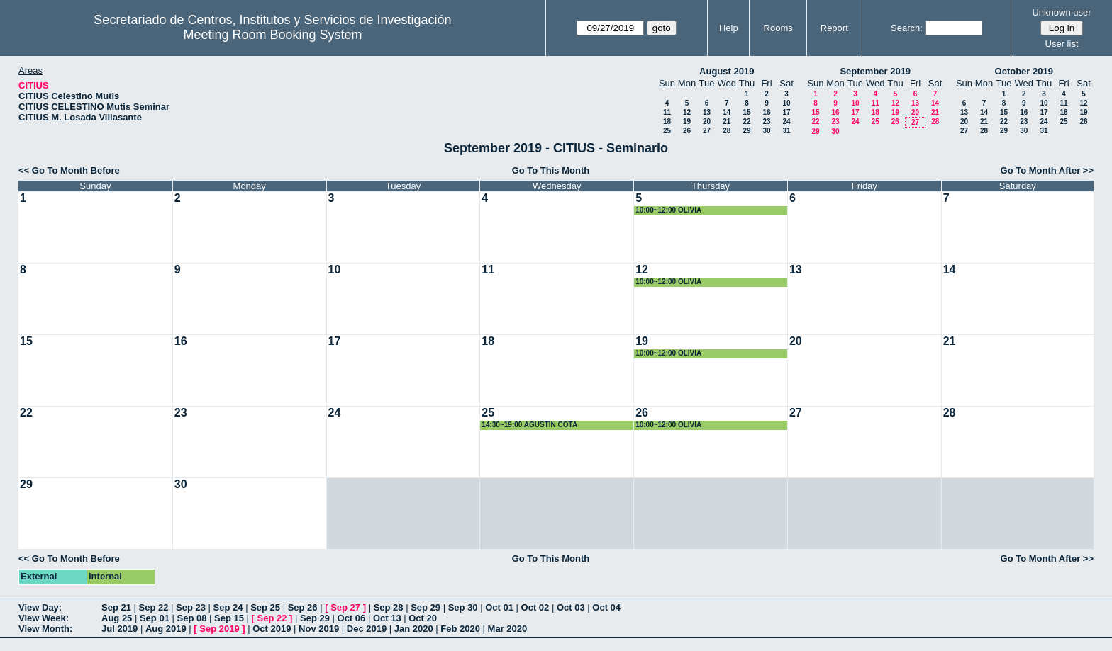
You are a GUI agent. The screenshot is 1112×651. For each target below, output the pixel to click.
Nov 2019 (319, 628)
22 (746, 121)
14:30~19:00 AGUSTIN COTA (529, 425)
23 (766, 121)
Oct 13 (387, 618)
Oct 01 (499, 607)
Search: (907, 28)
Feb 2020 (460, 628)
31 (786, 131)
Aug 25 (116, 618)
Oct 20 (422, 618)
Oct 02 (535, 607)
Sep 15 (229, 618)
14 (726, 112)
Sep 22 (154, 607)
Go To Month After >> (1047, 170)
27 (707, 131)
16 (766, 112)
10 (786, 103)
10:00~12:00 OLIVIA (668, 210)
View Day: (40, 607)
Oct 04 (606, 607)
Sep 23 (191, 607)
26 (687, 131)
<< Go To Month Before (69, 170)
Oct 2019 (271, 628)
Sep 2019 (219, 628)
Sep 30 (463, 607)
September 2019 (875, 71)
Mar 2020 (508, 628)
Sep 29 (425, 607)
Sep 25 (265, 607)
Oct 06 (352, 618)
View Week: (43, 618)
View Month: (45, 628)
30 (766, 131)
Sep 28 (389, 607)
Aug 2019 (166, 628)
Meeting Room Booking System (272, 35)
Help (728, 28)
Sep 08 (191, 618)
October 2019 (1024, 71)
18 (667, 121)
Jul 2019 (119, 628)
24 (786, 121)
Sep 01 (154, 618)
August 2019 (726, 71)
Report (834, 28)
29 (746, 131)
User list (1062, 43)
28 (726, 131)
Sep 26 (303, 607)
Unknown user (1061, 12)
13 (707, 112)
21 (726, 121)
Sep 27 (345, 607)
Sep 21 (116, 607)
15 (746, 112)
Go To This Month (551, 170)
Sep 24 (228, 607)
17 (786, 112)
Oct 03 (571, 607)
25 (667, 131)
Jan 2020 (413, 628)
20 (707, 121)
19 (687, 121)
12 (687, 112)
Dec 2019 (367, 628)
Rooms (778, 28)
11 (667, 112)
